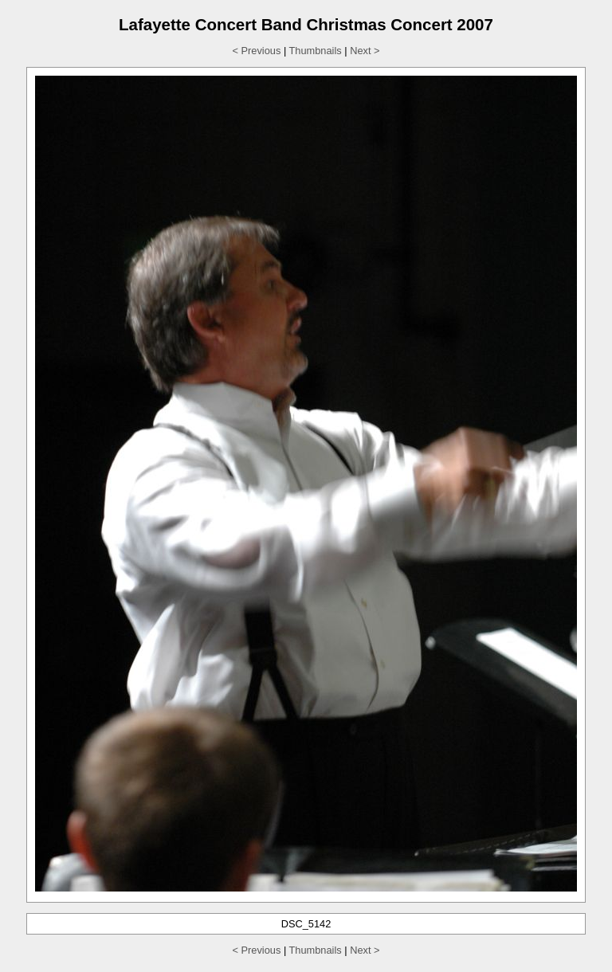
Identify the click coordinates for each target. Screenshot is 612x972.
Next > (364, 51)
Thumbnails (315, 51)
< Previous (257, 51)
